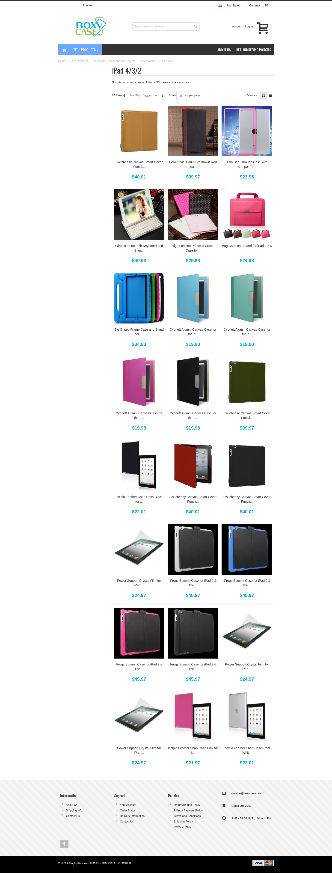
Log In (249, 26)
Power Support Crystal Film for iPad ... (139, 583)
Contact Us (73, 816)
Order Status (128, 810)
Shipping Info (74, 810)
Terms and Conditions (187, 816)
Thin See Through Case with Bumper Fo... (246, 164)
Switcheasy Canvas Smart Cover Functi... (139, 164)
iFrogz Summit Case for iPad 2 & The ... (192, 583)
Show (172, 95)
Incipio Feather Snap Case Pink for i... (193, 750)
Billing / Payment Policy (188, 810)
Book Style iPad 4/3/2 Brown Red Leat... (193, 164)
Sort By (134, 95)
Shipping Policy (183, 821)
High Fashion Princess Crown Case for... (193, 248)
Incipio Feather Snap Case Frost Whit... (247, 750)
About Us (71, 805)
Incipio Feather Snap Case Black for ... (139, 499)
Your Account (128, 805)
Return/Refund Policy (187, 805)
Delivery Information (132, 816)
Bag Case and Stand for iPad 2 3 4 (247, 246)
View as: (252, 95)
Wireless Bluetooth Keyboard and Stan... (139, 248)
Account (237, 26)
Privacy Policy (182, 827)
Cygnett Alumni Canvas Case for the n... (193, 332)
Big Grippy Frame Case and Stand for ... (139, 332)
